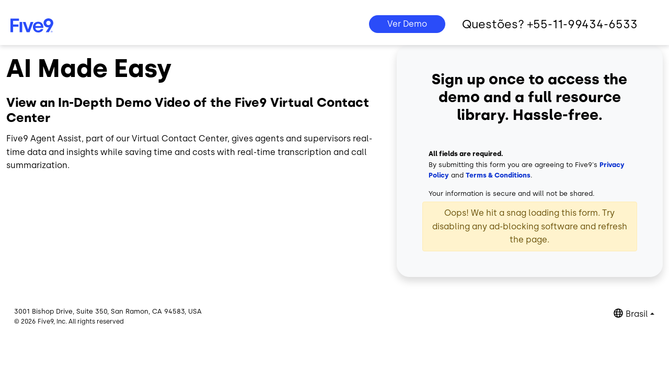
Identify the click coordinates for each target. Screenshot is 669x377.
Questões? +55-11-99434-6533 (550, 24)
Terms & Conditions (498, 175)
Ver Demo (407, 24)
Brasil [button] (637, 314)
